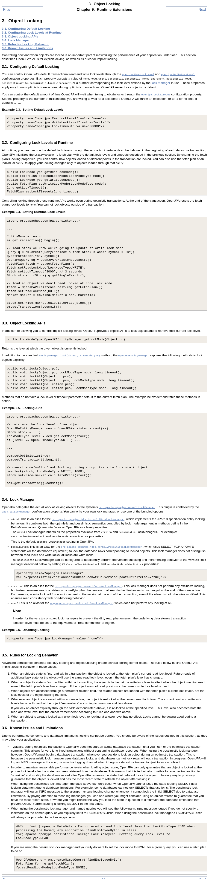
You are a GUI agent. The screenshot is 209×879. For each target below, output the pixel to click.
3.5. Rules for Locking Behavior (25, 44)
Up (104, 868)
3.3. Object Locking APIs (20, 36)
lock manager (160, 82)
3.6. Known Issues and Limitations (27, 48)
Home (104, 874)
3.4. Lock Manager (15, 40)
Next (202, 9)
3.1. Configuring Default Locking (26, 28)
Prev (7, 9)
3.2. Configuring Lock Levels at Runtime (32, 32)
